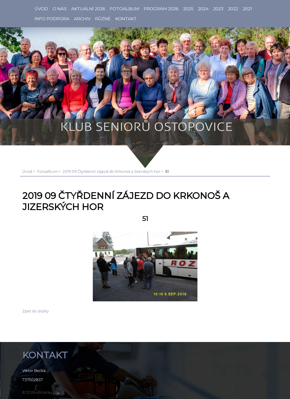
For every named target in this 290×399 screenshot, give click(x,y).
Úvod (27, 171)
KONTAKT (126, 18)
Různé (103, 18)
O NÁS (60, 8)
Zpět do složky (35, 311)
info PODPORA (52, 18)
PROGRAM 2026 (161, 8)
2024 (203, 8)
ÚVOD (41, 8)
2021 (247, 8)
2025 (188, 8)
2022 (233, 8)
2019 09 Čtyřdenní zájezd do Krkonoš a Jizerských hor (111, 171)
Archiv (82, 18)
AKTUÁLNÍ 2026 (88, 8)
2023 (218, 8)
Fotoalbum (124, 8)
